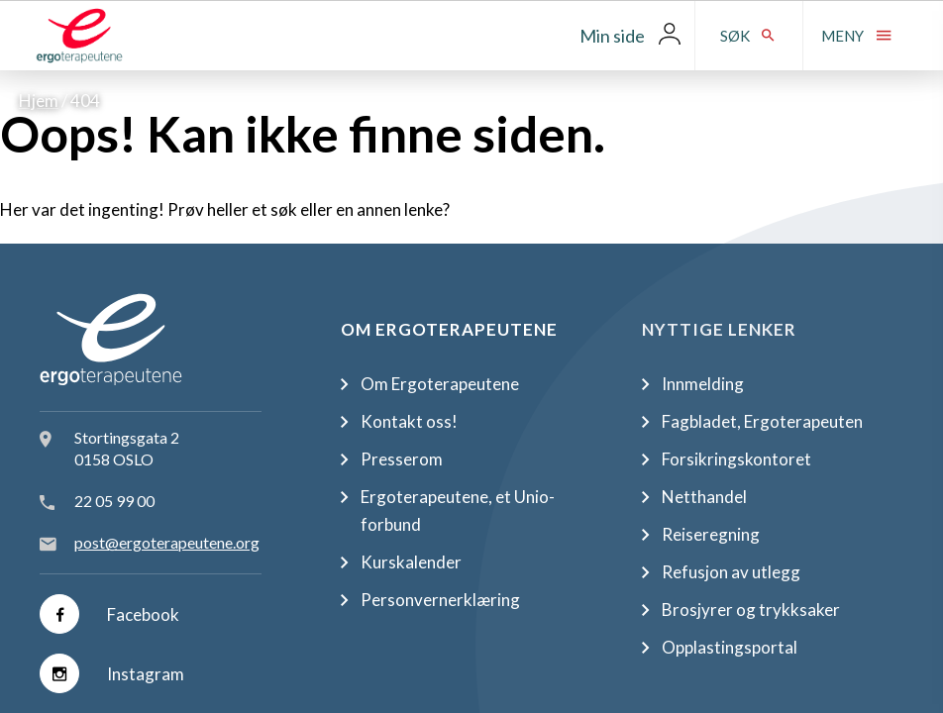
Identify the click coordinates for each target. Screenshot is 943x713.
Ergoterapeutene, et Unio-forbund (458, 510)
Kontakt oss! (409, 421)
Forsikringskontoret (736, 459)
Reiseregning (711, 534)
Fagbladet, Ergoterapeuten (762, 421)
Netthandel (704, 496)
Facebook (109, 614)
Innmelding (703, 383)
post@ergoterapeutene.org (167, 542)
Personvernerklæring (440, 599)
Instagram (112, 673)
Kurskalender (411, 562)
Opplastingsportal (729, 647)
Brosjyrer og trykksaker (751, 609)
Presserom (402, 459)
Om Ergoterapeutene (440, 383)
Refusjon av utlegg (731, 571)
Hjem (38, 100)
